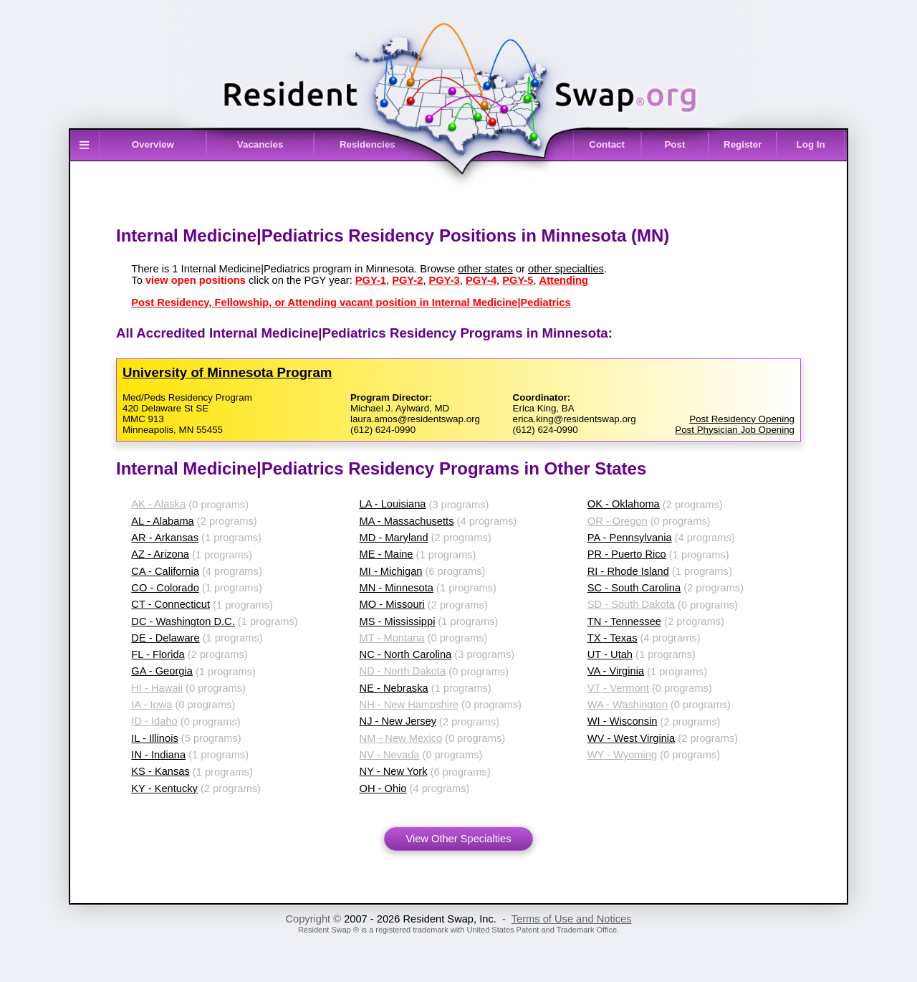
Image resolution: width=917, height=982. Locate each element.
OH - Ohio (383, 788)
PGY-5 (517, 280)
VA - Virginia (615, 671)
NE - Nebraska (394, 688)
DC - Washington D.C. (182, 621)
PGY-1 (370, 280)
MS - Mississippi (398, 621)
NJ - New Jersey (398, 721)
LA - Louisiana (393, 504)
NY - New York (394, 771)
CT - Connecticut (170, 604)
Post (674, 144)
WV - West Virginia (631, 738)
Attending (563, 280)
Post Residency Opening (741, 419)
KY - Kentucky (164, 788)
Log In (811, 144)
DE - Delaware (165, 638)
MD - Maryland (394, 537)
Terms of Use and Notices (572, 919)
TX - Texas (612, 638)
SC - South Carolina (634, 588)
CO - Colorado (165, 588)
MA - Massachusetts (407, 521)
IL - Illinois (154, 738)
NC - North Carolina (406, 654)
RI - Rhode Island (628, 571)
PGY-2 (407, 280)
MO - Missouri (392, 604)
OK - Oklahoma (623, 504)
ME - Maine (386, 554)
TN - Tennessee (624, 621)
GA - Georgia (162, 671)
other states (485, 269)
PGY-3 (444, 280)
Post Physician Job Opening (734, 429)
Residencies (367, 144)
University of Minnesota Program (227, 372)
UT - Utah (610, 654)
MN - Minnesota (396, 588)
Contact (607, 144)
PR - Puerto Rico (626, 554)
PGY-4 (481, 280)
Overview (153, 144)
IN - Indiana (158, 755)
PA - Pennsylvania (629, 537)
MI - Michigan (391, 571)
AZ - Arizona (160, 554)
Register (743, 144)
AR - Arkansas (164, 537)
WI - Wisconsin (622, 721)
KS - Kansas (160, 771)
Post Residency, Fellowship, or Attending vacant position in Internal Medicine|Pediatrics (350, 302)
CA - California (165, 571)
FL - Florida (157, 654)
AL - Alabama (162, 521)
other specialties (566, 269)
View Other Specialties (458, 838)
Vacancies (260, 144)
